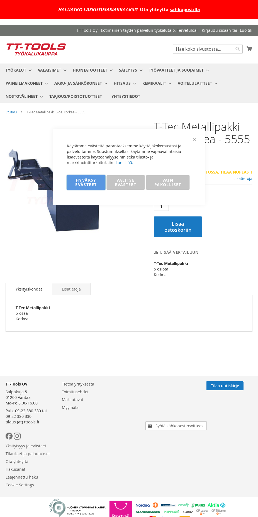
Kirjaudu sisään (216, 30)
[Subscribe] (233, 385)
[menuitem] (17, 70)
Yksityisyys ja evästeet (26, 445)
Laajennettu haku (22, 477)
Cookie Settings (20, 484)
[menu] (129, 83)
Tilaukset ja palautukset (28, 453)
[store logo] (36, 49)
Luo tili (246, 30)
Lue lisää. (124, 162)
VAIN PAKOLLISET (167, 182)
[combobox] (208, 49)
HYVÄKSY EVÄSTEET (86, 182)
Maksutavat (72, 399)
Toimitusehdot (75, 391)
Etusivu (11, 112)
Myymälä (70, 407)
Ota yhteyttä (17, 461)
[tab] (29, 289)
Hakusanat (15, 469)
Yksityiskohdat (29, 289)
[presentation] (177, 410)
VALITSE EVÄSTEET (125, 182)
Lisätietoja (242, 178)
